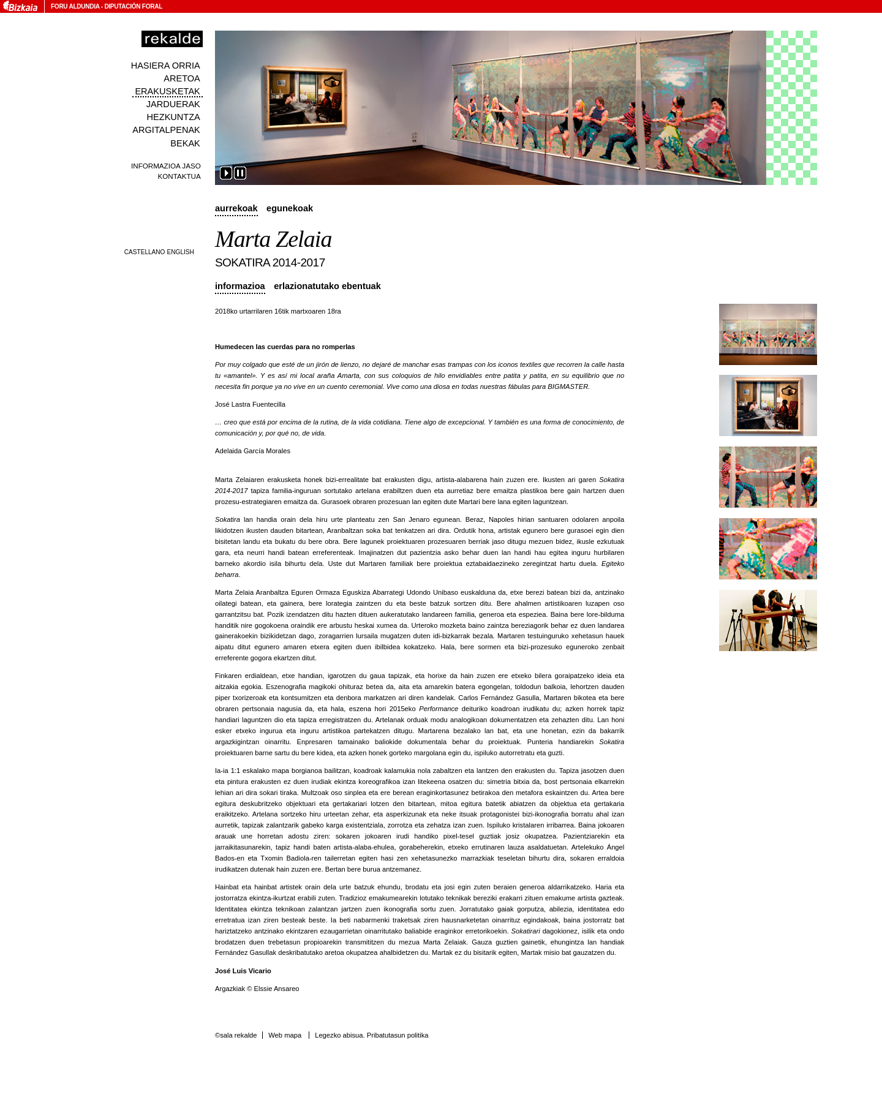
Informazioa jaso (166, 166)
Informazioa (240, 286)
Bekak (185, 143)
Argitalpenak (166, 130)
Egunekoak (289, 208)
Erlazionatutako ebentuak (327, 286)
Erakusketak (167, 91)
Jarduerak (173, 104)
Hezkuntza (173, 117)
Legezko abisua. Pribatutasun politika (371, 1035)
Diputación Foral (133, 6)
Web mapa (284, 1035)
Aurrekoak (236, 208)
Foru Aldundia (75, 6)
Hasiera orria (165, 65)
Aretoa (182, 78)
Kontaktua (179, 176)
